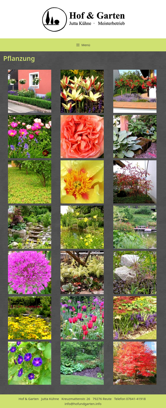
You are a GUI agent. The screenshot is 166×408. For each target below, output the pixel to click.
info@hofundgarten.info (83, 404)
